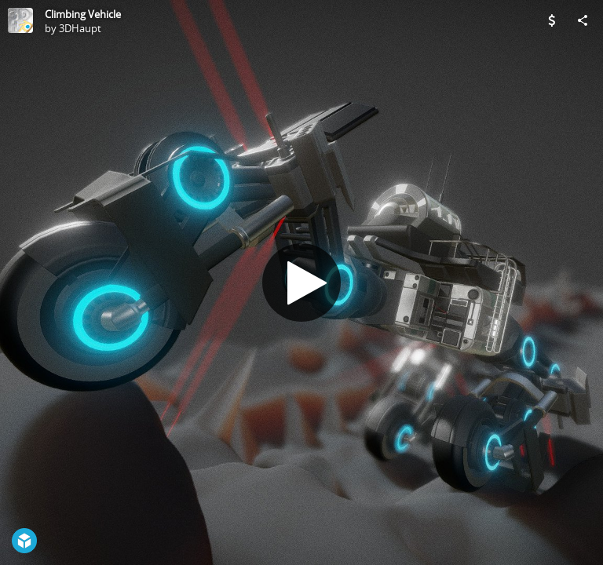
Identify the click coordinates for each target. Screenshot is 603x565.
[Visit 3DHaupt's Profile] (20, 20)
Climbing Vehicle (83, 14)
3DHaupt (80, 28)
